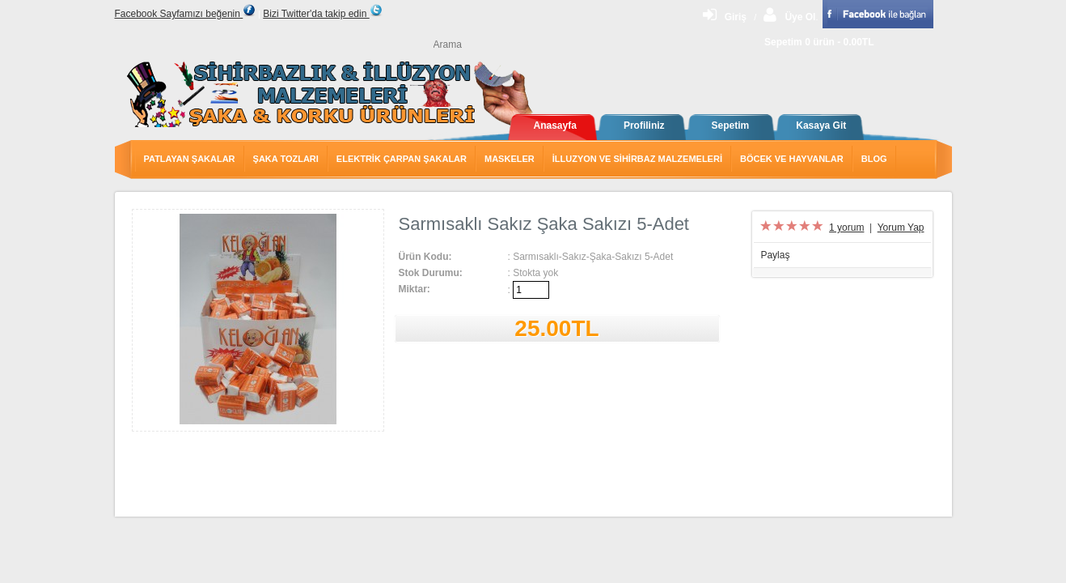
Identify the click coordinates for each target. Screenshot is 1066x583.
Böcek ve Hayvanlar (792, 159)
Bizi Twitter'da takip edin (322, 13)
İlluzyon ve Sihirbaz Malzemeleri (637, 159)
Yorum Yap (901, 227)
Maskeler (509, 159)
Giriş (725, 17)
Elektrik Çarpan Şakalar (401, 159)
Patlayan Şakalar (189, 159)
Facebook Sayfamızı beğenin (185, 13)
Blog (874, 159)
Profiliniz (644, 125)
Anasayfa (555, 125)
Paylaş (774, 255)
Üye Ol (789, 17)
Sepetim (731, 125)
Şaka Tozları (286, 159)
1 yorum (846, 227)
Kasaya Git (821, 125)
